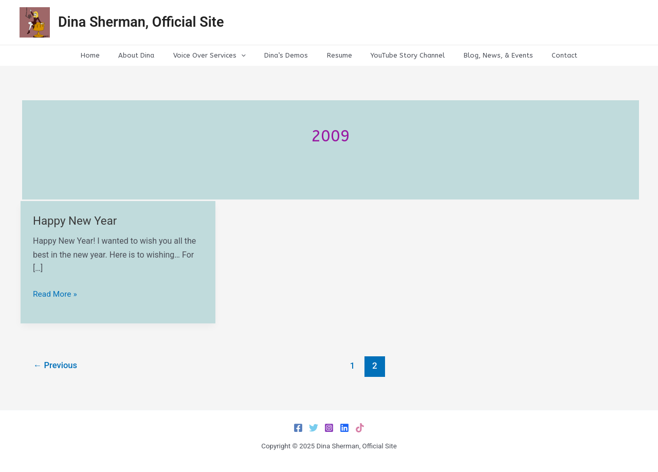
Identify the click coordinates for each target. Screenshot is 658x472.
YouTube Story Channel (399, 55)
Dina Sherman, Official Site (141, 22)
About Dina (150, 55)
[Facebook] (298, 427)
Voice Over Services (217, 55)
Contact (545, 55)
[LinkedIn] (344, 427)
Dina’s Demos (288, 55)
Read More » (55, 294)
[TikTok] (359, 427)
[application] (249, 55)
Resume (336, 55)
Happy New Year (76, 221)
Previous (56, 365)
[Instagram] (329, 427)
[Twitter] (313, 427)
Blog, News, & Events (484, 55)
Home (109, 55)
